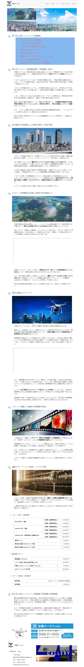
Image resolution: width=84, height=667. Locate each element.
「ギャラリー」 (35, 444)
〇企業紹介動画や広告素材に (30, 43)
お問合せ (73, 3)
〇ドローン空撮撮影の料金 (29, 60)
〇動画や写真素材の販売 (29, 53)
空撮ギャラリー (55, 3)
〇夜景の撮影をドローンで (30, 50)
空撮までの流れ (65, 3)
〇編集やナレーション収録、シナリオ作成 (36, 56)
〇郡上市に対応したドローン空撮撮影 (34, 63)
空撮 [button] (47, 3)
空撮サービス (16, 3)
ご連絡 (68, 458)
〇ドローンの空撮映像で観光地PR (32, 47)
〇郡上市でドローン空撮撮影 (30, 40)
